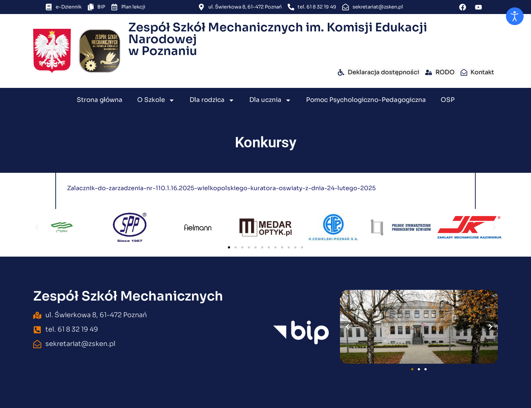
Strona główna (99, 100)
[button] (37, 227)
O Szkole (156, 100)
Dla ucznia (270, 100)
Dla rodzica (212, 100)
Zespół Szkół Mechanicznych (128, 296)
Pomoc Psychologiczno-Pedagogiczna (366, 100)
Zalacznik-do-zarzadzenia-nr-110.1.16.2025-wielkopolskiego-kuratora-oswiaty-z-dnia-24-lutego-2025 (221, 188)
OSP (448, 100)
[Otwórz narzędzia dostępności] (515, 16)
